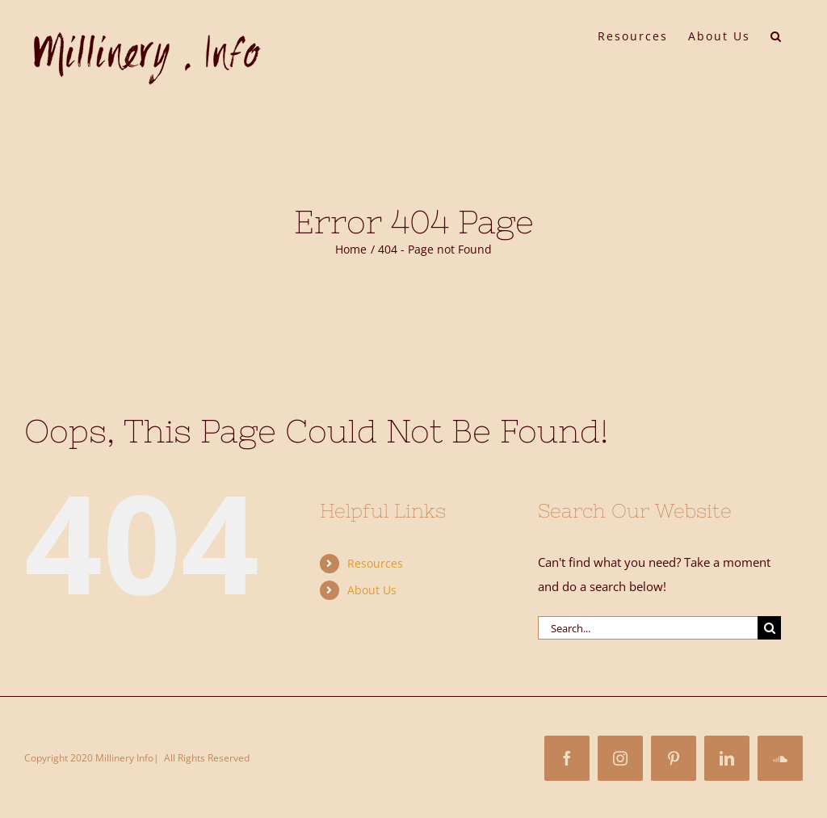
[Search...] (648, 628)
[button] (776, 34)
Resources (375, 563)
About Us (372, 590)
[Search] (769, 628)
